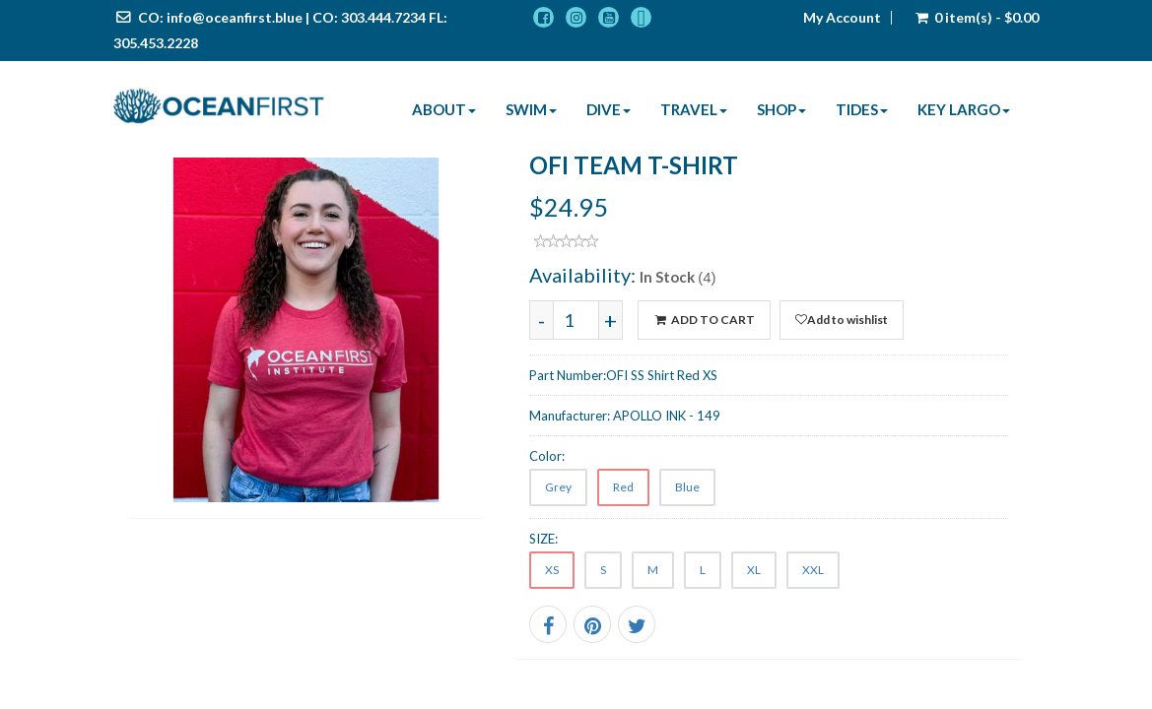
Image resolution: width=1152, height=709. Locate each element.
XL (754, 569)
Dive (608, 109)
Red (623, 487)
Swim (531, 109)
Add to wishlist (841, 319)
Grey (558, 487)
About (444, 109)
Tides (862, 109)
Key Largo (963, 109)
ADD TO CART (703, 319)
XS (552, 569)
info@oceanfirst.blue (235, 17)
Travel (693, 109)
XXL (813, 569)
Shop (781, 109)
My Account (842, 18)
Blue (687, 487)
